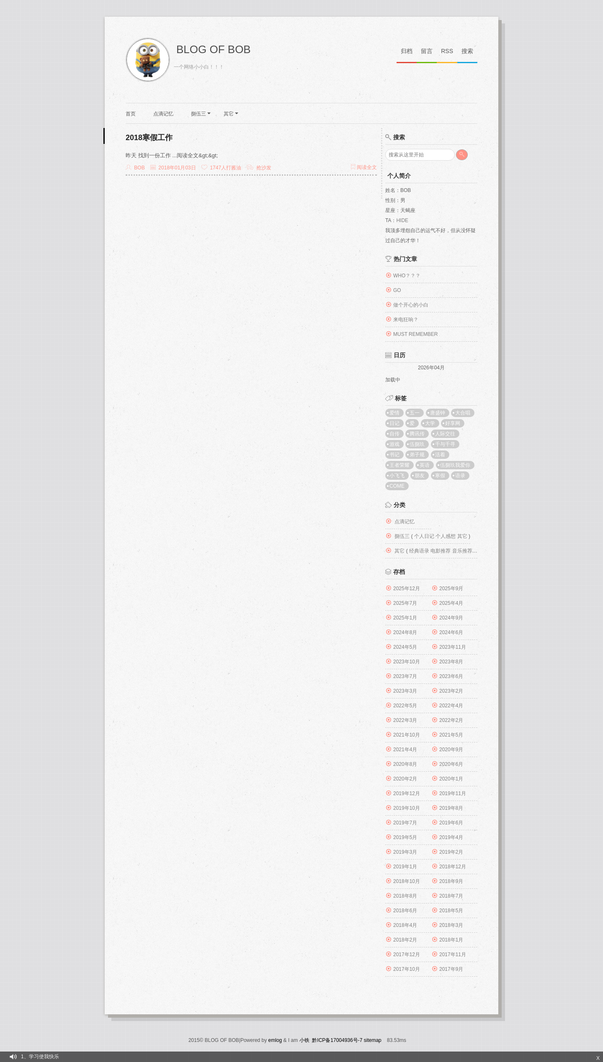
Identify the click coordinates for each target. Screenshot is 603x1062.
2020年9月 (451, 749)
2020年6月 (451, 764)
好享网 (452, 423)
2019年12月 (406, 793)
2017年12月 (406, 954)
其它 (231, 114)
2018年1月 (451, 940)
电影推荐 (440, 551)
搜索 (467, 51)
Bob (139, 168)
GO (397, 290)
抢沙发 (263, 168)
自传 (394, 434)
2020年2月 (405, 779)
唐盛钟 (437, 413)
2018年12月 (452, 867)
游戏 (394, 444)
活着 (440, 455)
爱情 (394, 413)
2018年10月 (406, 881)
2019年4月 (451, 837)
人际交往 (445, 434)
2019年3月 (405, 852)
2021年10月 (406, 735)
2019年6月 (451, 823)
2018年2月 (405, 940)
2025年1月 (405, 618)
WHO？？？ (406, 276)
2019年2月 (451, 852)
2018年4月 (405, 925)
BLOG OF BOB (213, 49)
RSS (447, 51)
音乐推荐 (462, 551)
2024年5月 (405, 647)
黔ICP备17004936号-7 (337, 1040)
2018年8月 (405, 896)
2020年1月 (451, 779)
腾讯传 (417, 434)
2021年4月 (405, 749)
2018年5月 (451, 911)
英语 (425, 465)
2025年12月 (406, 588)
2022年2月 (451, 720)
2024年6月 (451, 632)
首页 (131, 114)
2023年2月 (451, 691)
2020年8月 (405, 764)
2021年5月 (451, 735)
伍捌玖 (417, 444)
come (397, 486)
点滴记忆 (163, 114)
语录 (460, 476)
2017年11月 (452, 954)
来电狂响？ (405, 319)
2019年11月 (452, 793)
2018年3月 (451, 925)
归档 (406, 51)
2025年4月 (451, 603)
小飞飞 (397, 476)
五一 (415, 413)
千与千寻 (445, 444)
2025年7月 (405, 603)
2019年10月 (406, 808)
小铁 (304, 1040)
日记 (394, 423)
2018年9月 (451, 881)
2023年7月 (405, 676)
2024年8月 (405, 632)
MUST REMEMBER (415, 334)
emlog (275, 1040)
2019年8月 (451, 808)
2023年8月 (451, 662)
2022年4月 (451, 706)
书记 (394, 455)
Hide (402, 220)
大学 (430, 423)
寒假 (440, 476)
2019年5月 (405, 837)
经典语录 (419, 551)
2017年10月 (406, 969)
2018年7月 (451, 896)
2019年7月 (405, 823)
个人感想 (446, 536)
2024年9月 (451, 618)
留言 (427, 51)
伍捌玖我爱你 (455, 465)
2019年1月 (405, 867)
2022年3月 (405, 720)
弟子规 (417, 455)
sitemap (372, 1040)
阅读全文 (364, 167)
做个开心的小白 (410, 305)
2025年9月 (451, 588)
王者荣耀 (399, 465)
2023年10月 (406, 662)
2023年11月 (452, 647)
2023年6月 (451, 676)
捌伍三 (201, 114)
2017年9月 (451, 969)
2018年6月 (405, 911)
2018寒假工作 (149, 137)
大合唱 (462, 413)
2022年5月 (405, 706)
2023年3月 (405, 691)
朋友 (420, 476)
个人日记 (424, 536)
